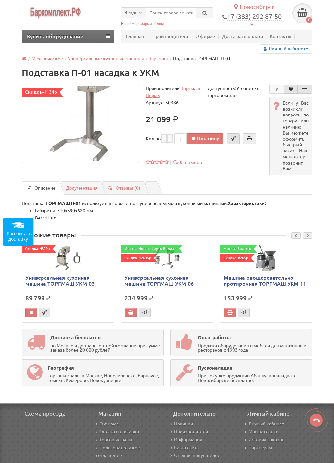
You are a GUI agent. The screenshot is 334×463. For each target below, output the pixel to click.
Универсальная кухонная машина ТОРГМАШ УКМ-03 (60, 281)
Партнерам (258, 447)
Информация (186, 439)
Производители (170, 36)
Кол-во (153, 138)
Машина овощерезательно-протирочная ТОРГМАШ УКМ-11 (265, 281)
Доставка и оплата (242, 36)
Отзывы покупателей (195, 455)
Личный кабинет (264, 423)
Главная (135, 36)
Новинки (181, 423)
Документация (81, 188)
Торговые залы (114, 439)
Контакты (280, 36)
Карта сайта (184, 447)
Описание (41, 188)
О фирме (205, 36)
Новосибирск (254, 7)
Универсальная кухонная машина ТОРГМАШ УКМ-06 (159, 281)
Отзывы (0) (124, 188)
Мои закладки (262, 431)
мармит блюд (152, 24)
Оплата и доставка (117, 431)
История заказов (265, 439)
